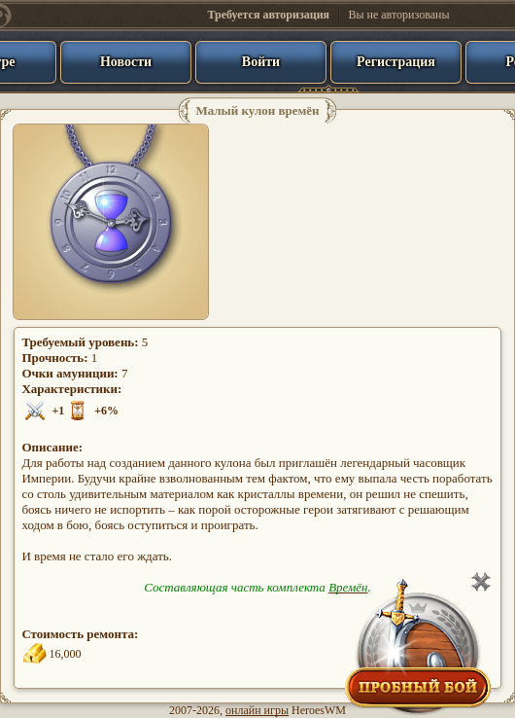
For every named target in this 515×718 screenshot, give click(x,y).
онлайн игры (257, 710)
